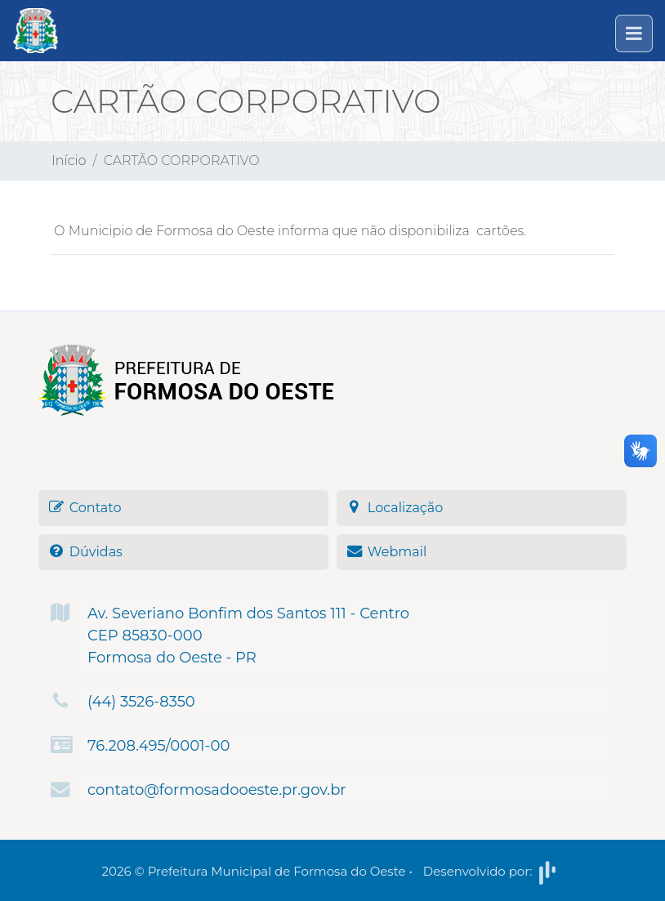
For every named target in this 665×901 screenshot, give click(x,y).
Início (69, 160)
